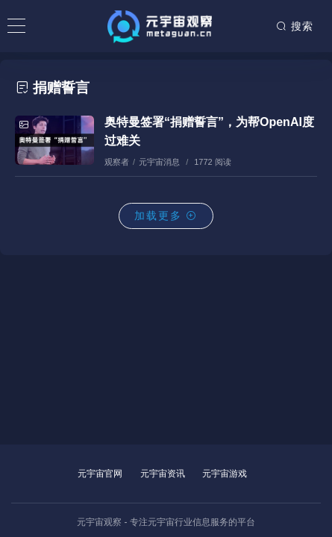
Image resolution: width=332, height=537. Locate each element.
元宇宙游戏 (224, 473)
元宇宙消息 (159, 161)
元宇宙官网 (100, 473)
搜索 (294, 26)
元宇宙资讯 (162, 473)
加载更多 (166, 216)
